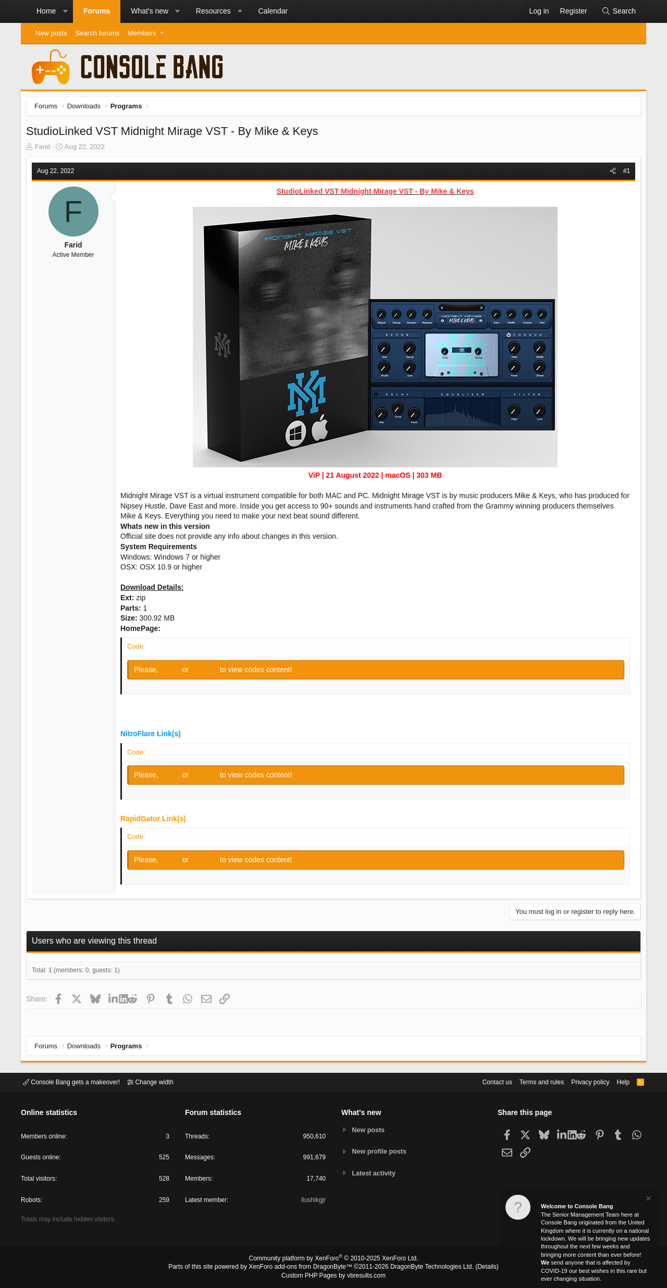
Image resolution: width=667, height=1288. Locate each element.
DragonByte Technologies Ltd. (424, 1268)
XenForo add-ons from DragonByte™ (303, 1268)
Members (142, 33)
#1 (624, 173)
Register (208, 672)
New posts (51, 33)
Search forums (98, 33)
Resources (213, 11)
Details (474, 1268)
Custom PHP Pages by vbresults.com (333, 1276)
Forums (96, 11)
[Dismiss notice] (648, 1200)
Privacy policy (581, 1081)
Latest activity (375, 1174)
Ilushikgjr (312, 1202)
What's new (149, 11)
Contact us (481, 1081)
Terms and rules (529, 1081)
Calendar (273, 11)
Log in (174, 672)
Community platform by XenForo (333, 1260)
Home (46, 11)
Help (617, 1081)
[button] (65, 11)
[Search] (618, 11)
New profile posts (381, 1151)
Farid (45, 149)
